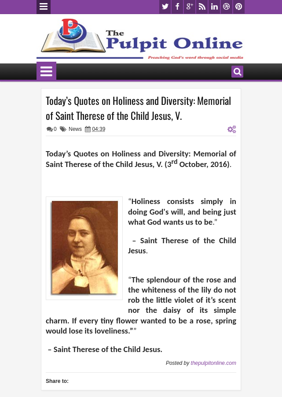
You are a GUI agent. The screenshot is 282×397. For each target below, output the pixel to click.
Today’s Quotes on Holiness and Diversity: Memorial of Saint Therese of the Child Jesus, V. (138, 108)
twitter (165, 7)
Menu (44, 7)
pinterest (239, 7)
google (189, 7)
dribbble (226, 7)
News (75, 129)
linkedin (214, 7)
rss (202, 7)
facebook (177, 7)
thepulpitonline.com (213, 363)
